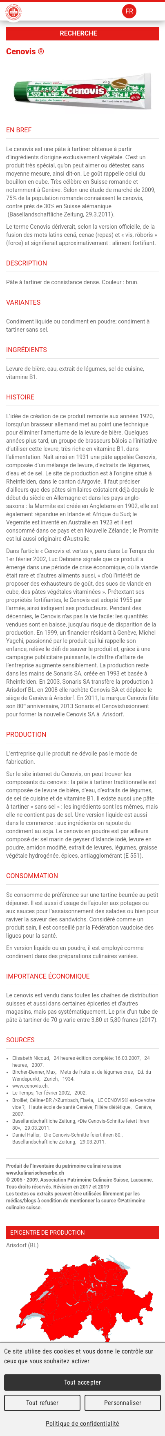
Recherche (78, 33)
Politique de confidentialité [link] (82, 1423)
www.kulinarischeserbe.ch (35, 1173)
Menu (152, 11)
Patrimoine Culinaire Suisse (13, 12)
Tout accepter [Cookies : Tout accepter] (82, 1382)
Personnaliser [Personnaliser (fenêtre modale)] (122, 1403)
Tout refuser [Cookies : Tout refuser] (42, 1403)
